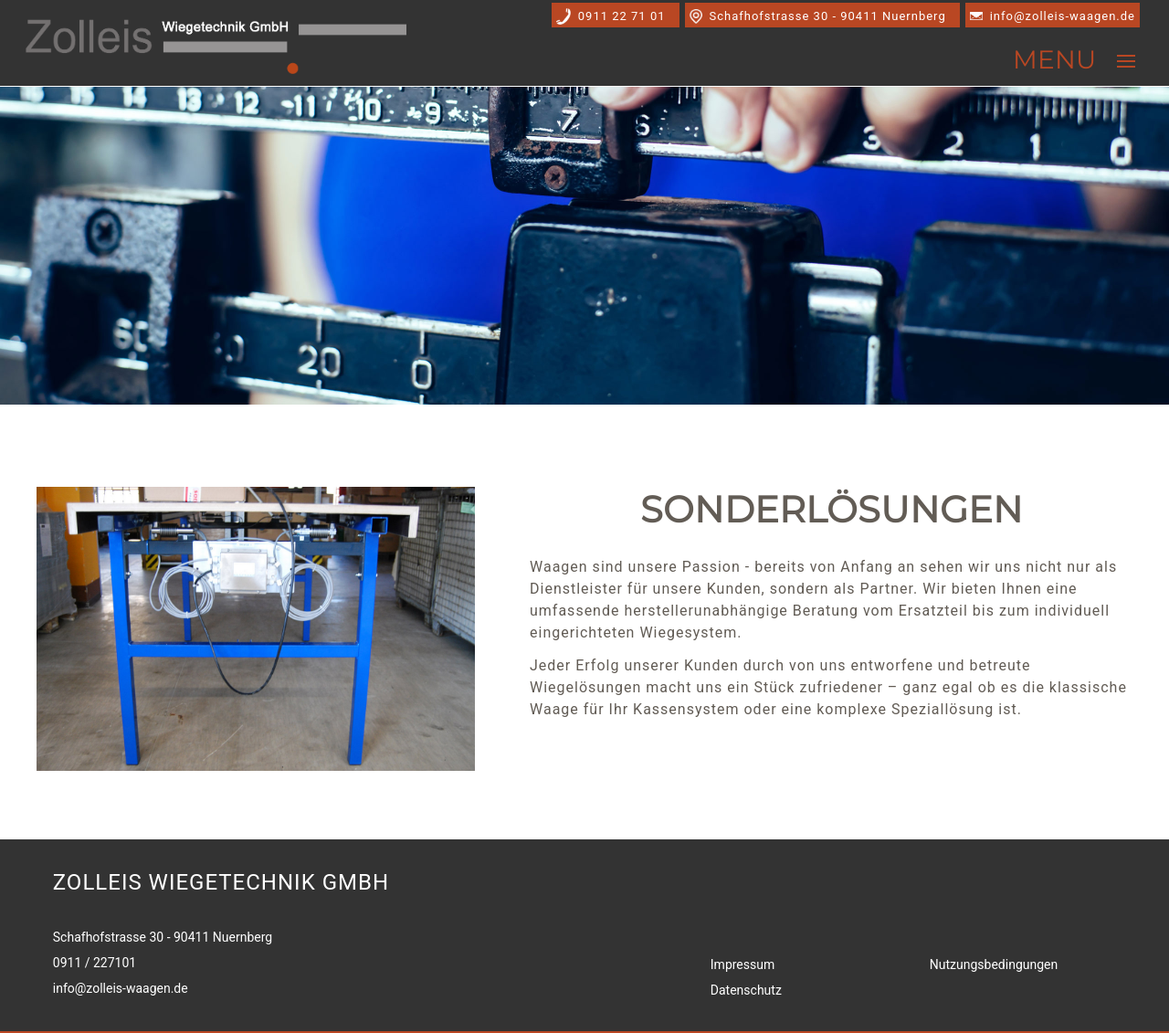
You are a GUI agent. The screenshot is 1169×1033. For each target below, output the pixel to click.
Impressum (742, 964)
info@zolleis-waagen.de (1062, 16)
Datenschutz (746, 990)
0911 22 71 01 (622, 16)
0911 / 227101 (94, 962)
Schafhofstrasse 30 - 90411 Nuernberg (828, 16)
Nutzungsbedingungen (994, 964)
